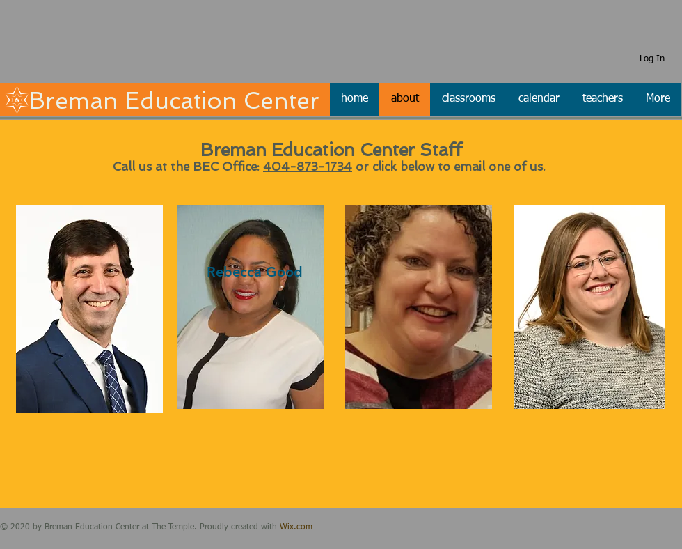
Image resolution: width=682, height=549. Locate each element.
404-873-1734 (307, 166)
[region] (89, 309)
